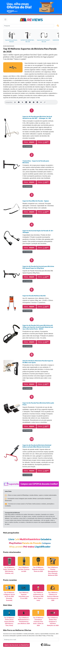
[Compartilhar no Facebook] (18, 102)
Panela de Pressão (31, 543)
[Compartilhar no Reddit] (37, 102)
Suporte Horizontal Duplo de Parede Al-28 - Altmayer (38, 232)
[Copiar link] (44, 102)
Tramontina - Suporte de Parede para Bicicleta (36, 162)
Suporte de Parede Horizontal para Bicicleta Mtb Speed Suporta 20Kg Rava (38, 267)
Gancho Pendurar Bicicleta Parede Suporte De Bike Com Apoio (38, 362)
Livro (11, 539)
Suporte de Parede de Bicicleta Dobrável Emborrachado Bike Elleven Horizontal (37, 446)
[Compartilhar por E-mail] (41, 102)
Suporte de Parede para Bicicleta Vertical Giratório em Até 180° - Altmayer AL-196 (37, 117)
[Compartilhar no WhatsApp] (15, 102)
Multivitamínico (30, 539)
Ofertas (29, 142)
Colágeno (46, 543)
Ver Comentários (27, 146)
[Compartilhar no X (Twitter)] (22, 102)
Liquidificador (43, 546)
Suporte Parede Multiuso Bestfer (34, 296)
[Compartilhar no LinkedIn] (26, 102)
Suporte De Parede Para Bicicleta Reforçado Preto (38, 404)
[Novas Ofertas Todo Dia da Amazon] (31, 7)
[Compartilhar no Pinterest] (33, 102)
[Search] (28, 25)
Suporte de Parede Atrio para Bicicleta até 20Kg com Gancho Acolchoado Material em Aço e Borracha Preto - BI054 (38, 327)
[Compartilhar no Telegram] (29, 102)
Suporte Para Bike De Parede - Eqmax (36, 201)
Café (17, 539)
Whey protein (16, 546)
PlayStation (15, 543)
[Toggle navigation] (5, 19)
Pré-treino (28, 546)
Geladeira (45, 539)
